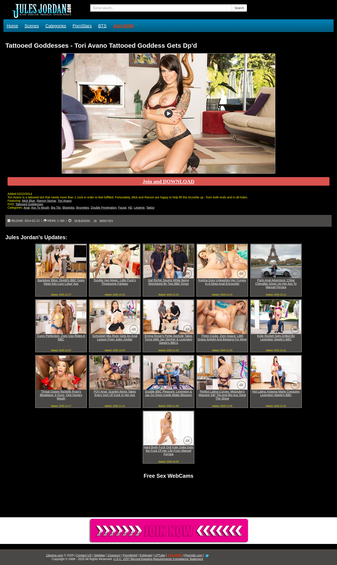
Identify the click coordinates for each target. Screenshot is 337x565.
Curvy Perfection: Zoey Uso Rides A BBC (61, 337)
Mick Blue (28, 200)
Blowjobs (69, 207)
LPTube (160, 555)
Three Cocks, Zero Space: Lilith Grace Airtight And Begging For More (222, 337)
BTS (102, 25)
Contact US (84, 555)
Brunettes (82, 207)
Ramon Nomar (46, 200)
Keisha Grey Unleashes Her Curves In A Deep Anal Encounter (222, 282)
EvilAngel (145, 555)
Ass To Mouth (40, 207)
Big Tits (56, 207)
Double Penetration (103, 207)
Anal (27, 207)
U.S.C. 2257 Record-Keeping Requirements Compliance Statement (158, 559)
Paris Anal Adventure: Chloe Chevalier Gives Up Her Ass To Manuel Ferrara (276, 284)
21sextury (114, 555)
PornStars (82, 25)
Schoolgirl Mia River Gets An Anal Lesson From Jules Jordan (114, 337)
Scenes (32, 25)
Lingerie (139, 207)
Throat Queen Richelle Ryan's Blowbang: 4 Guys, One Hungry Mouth (61, 395)
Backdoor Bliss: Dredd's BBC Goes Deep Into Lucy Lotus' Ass (61, 282)
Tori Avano (65, 200)
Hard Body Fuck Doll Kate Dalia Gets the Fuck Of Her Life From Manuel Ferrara (168, 451)
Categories (55, 25)
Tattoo (150, 207)
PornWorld (130, 555)
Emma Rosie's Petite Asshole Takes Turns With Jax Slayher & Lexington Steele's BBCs (169, 339)
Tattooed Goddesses (29, 204)
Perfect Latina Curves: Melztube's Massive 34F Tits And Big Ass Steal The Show (222, 395)
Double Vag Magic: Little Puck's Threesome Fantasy (115, 282)
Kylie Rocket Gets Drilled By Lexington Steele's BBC (276, 337)
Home (12, 25)
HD (130, 207)
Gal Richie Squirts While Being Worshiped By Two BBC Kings (168, 282)
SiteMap (99, 555)
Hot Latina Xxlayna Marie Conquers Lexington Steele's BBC (276, 393)
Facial (122, 207)
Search (239, 8)
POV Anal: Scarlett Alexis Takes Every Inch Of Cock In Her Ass (115, 393)
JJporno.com (54, 555)
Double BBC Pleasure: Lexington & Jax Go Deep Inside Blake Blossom (168, 393)
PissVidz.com (193, 555)
